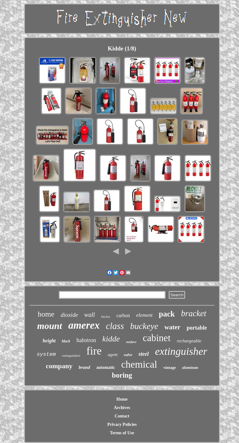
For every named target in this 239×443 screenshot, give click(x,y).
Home (122, 399)
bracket (193, 313)
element (144, 315)
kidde (111, 338)
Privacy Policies (122, 424)
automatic (105, 367)
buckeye (144, 326)
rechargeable (189, 340)
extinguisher (181, 351)
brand (84, 367)
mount (49, 326)
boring (122, 375)
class (115, 326)
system (46, 354)
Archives (122, 407)
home (46, 314)
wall (89, 314)
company (59, 366)
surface (131, 342)
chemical (139, 364)
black (66, 341)
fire (94, 351)
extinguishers (71, 355)
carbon (123, 315)
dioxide (69, 315)
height (49, 340)
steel (143, 354)
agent (112, 354)
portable (197, 328)
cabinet (157, 337)
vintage (169, 367)
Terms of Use (122, 433)
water (172, 327)
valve (128, 354)
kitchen (105, 316)
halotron (86, 340)
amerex (84, 325)
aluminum (190, 367)
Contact (122, 416)
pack (167, 314)
